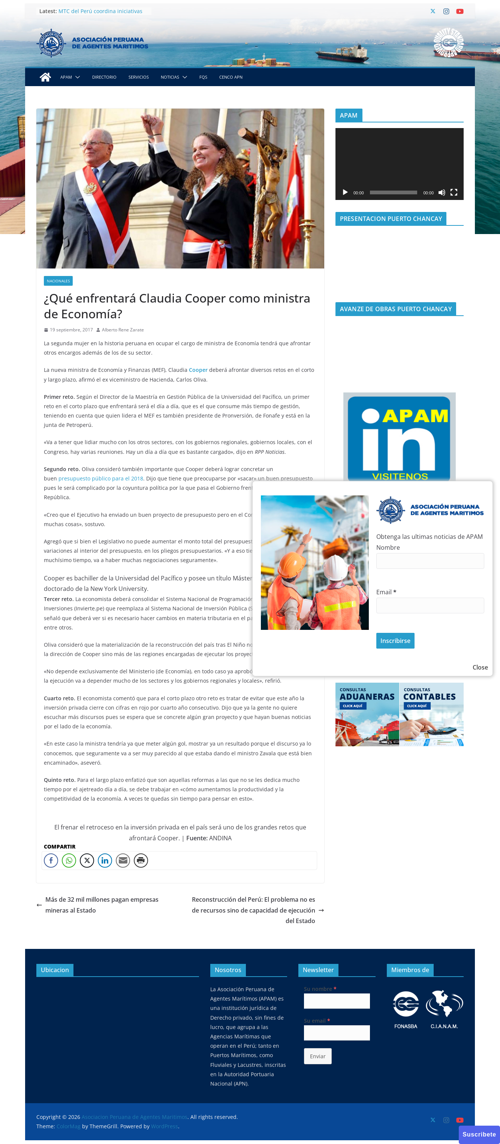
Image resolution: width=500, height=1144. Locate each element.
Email (386, 592)
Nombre (388, 547)
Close (480, 667)
